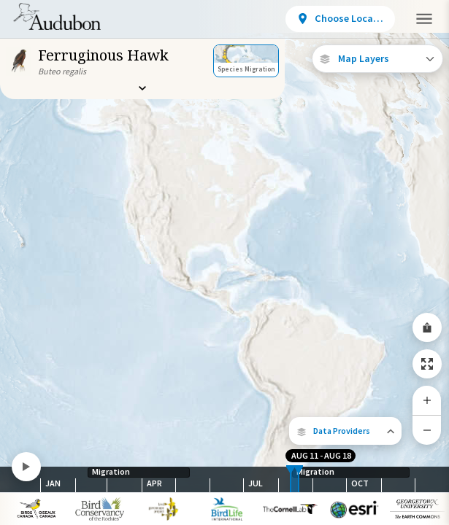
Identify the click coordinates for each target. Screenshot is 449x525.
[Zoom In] (427, 400)
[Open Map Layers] (377, 58)
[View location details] (340, 19)
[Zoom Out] (427, 430)
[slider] (290, 479)
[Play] (26, 466)
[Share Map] (427, 327)
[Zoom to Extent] (427, 363)
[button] (345, 431)
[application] (224, 262)
